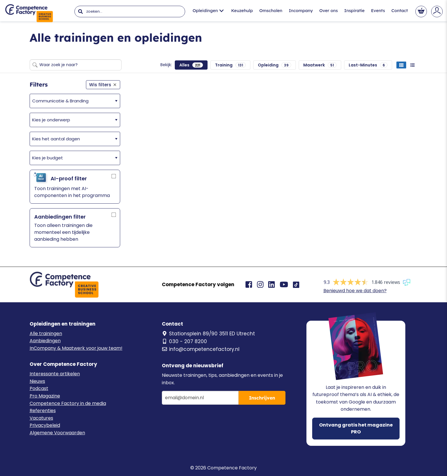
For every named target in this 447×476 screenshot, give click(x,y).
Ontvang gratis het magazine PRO (356, 428)
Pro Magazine (45, 396)
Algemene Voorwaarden (57, 432)
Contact (399, 10)
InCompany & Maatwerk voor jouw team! (76, 348)
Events (378, 10)
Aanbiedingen (45, 340)
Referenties (43, 410)
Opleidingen (208, 10)
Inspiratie (354, 10)
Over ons (328, 10)
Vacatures (41, 418)
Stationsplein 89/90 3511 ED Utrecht (208, 333)
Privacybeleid (45, 425)
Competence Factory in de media (68, 403)
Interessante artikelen (55, 373)
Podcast (39, 388)
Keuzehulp (242, 10)
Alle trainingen (46, 333)
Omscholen (270, 10)
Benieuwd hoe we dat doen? (355, 290)
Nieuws (37, 381)
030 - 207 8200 (184, 341)
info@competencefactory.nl (200, 349)
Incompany (301, 10)
